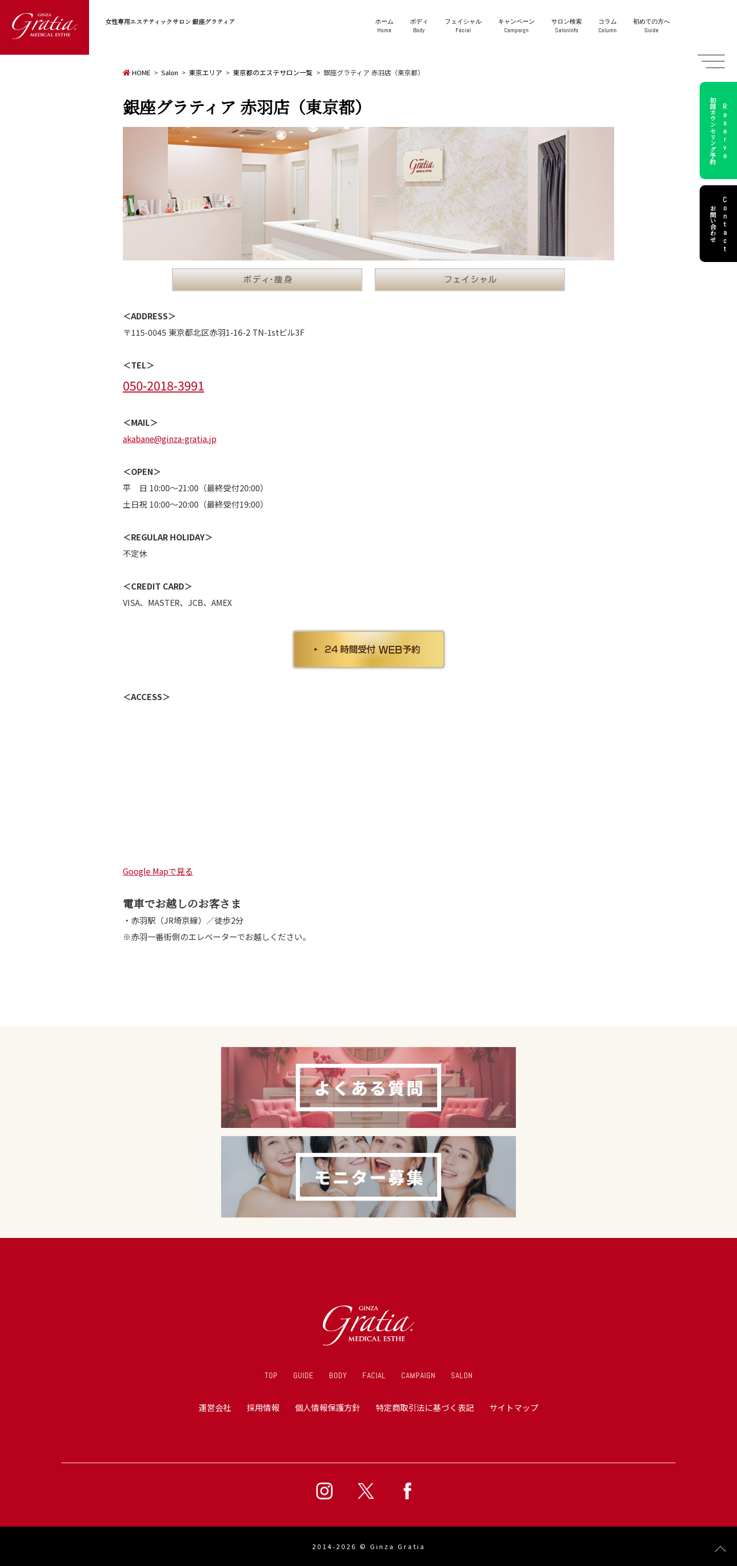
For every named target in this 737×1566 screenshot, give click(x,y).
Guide (651, 25)
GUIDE (303, 1375)
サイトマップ (513, 1407)
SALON (462, 1375)
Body (419, 25)
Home (384, 25)
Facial (463, 25)
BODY (338, 1375)
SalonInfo (566, 25)
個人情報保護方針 (327, 1407)
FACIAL (374, 1375)
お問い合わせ (720, 223)
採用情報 (263, 1407)
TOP (271, 1375)
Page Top (720, 1549)
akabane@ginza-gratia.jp (169, 438)
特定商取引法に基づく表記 (425, 1407)
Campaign (516, 25)
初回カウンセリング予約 (720, 130)
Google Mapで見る (158, 871)
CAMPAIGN (418, 1375)
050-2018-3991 (163, 385)
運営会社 (215, 1407)
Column (607, 25)
